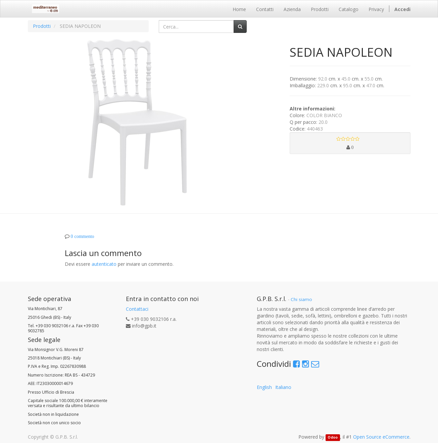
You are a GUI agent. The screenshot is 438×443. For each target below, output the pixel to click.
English (264, 387)
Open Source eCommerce (381, 437)
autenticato (104, 264)
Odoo (333, 437)
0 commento (82, 236)
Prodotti (42, 26)
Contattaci (137, 309)
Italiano (283, 387)
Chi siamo (301, 299)
